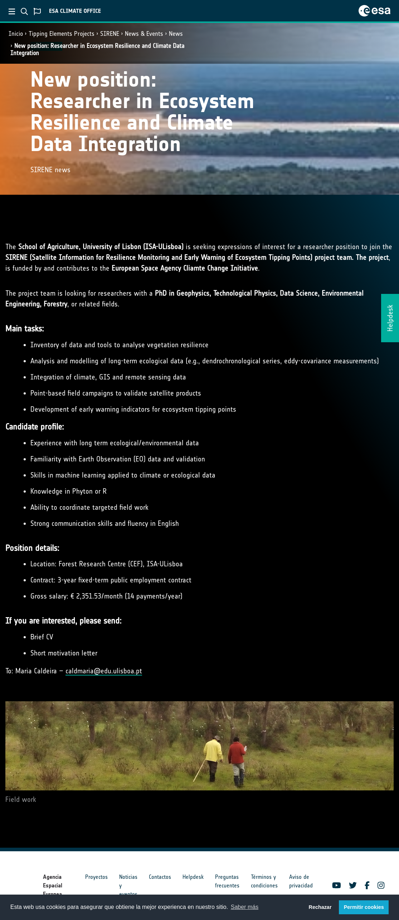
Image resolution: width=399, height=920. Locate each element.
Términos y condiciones (264, 881)
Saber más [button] (244, 907)
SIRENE (109, 33)
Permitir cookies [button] (364, 907)
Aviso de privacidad (301, 881)
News (176, 33)
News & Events (144, 33)
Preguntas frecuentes (227, 881)
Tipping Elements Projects (61, 33)
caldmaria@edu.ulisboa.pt (103, 671)
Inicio (16, 33)
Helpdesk (193, 876)
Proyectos (96, 876)
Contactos (160, 876)
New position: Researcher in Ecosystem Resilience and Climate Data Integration (97, 49)
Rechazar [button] (319, 907)
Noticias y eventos (128, 885)
